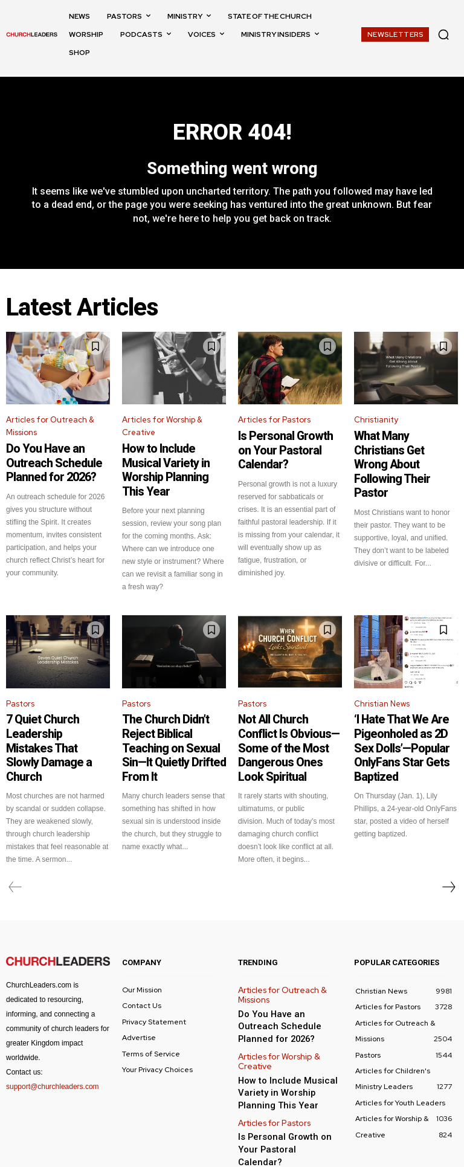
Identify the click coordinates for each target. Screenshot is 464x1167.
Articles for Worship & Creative (162, 432)
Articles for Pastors (274, 426)
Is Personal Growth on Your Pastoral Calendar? (289, 446)
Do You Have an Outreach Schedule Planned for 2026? (54, 464)
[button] (443, 34)
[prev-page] (15, 841)
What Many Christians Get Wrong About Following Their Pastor (402, 451)
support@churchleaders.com (52, 1040)
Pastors (20, 685)
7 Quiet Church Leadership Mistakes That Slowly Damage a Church (57, 710)
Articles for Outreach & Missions (50, 432)
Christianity (376, 426)
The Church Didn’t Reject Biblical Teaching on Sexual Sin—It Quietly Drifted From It (173, 716)
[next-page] (448, 841)
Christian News (382, 685)
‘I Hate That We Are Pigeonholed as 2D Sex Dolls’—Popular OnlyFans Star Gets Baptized (400, 716)
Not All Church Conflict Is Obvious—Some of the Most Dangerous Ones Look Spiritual (286, 716)
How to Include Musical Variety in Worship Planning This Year (173, 464)
